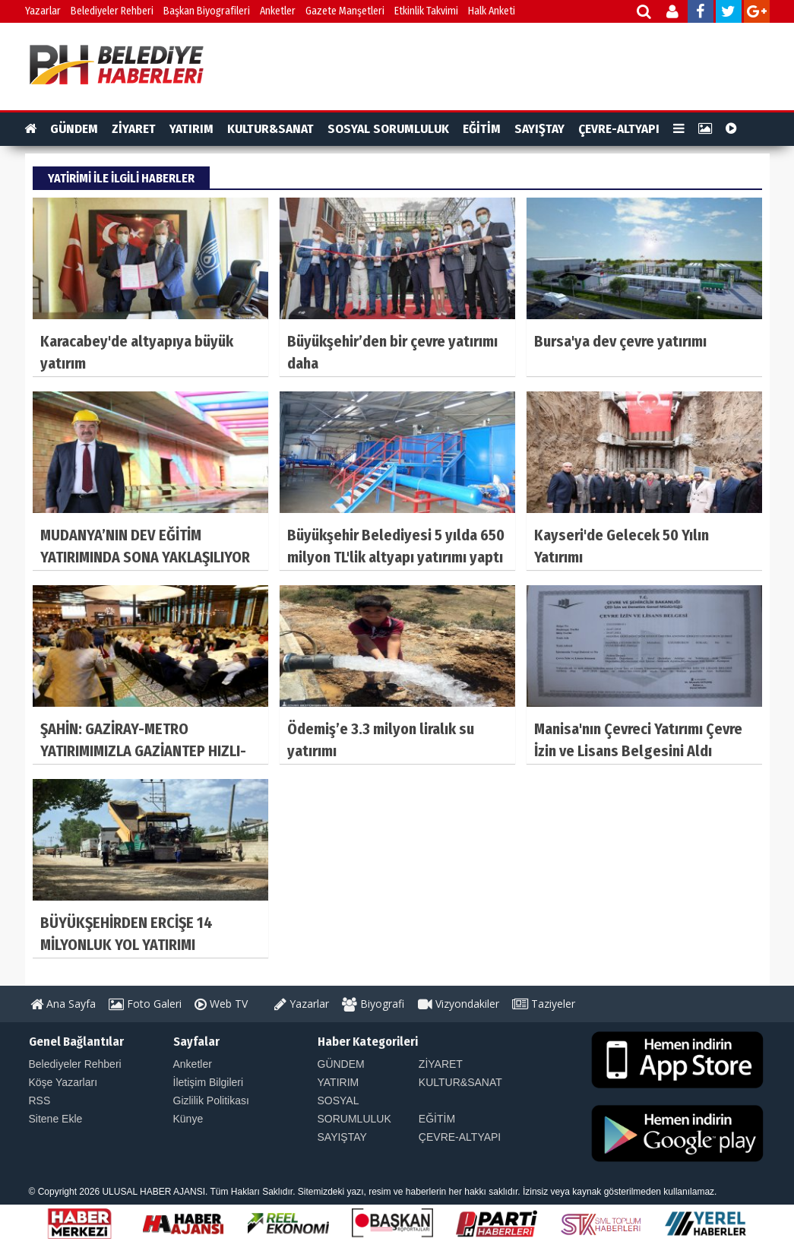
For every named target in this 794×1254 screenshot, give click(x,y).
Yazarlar (43, 11)
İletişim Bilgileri (208, 1082)
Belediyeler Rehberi (112, 11)
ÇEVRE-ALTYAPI (619, 129)
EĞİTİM (482, 129)
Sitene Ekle (56, 1119)
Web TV (221, 1003)
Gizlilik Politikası (211, 1100)
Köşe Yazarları (63, 1082)
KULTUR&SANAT (270, 129)
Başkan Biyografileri (206, 11)
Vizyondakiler (458, 1003)
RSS (40, 1100)
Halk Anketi (491, 11)
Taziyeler (543, 1003)
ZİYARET (134, 129)
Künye (188, 1119)
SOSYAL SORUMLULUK (388, 129)
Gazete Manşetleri (344, 11)
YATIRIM (191, 129)
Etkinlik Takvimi (426, 11)
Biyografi (373, 1003)
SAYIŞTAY (539, 129)
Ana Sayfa (63, 1003)
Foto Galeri (145, 1003)
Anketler (278, 11)
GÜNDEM (74, 129)
